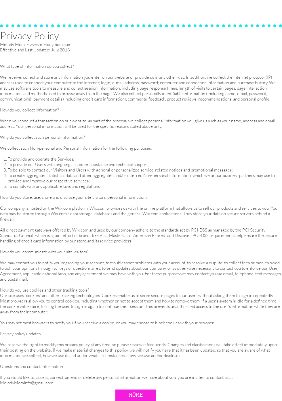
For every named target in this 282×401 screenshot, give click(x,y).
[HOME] (135, 395)
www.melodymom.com (50, 44)
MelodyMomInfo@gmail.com (26, 382)
